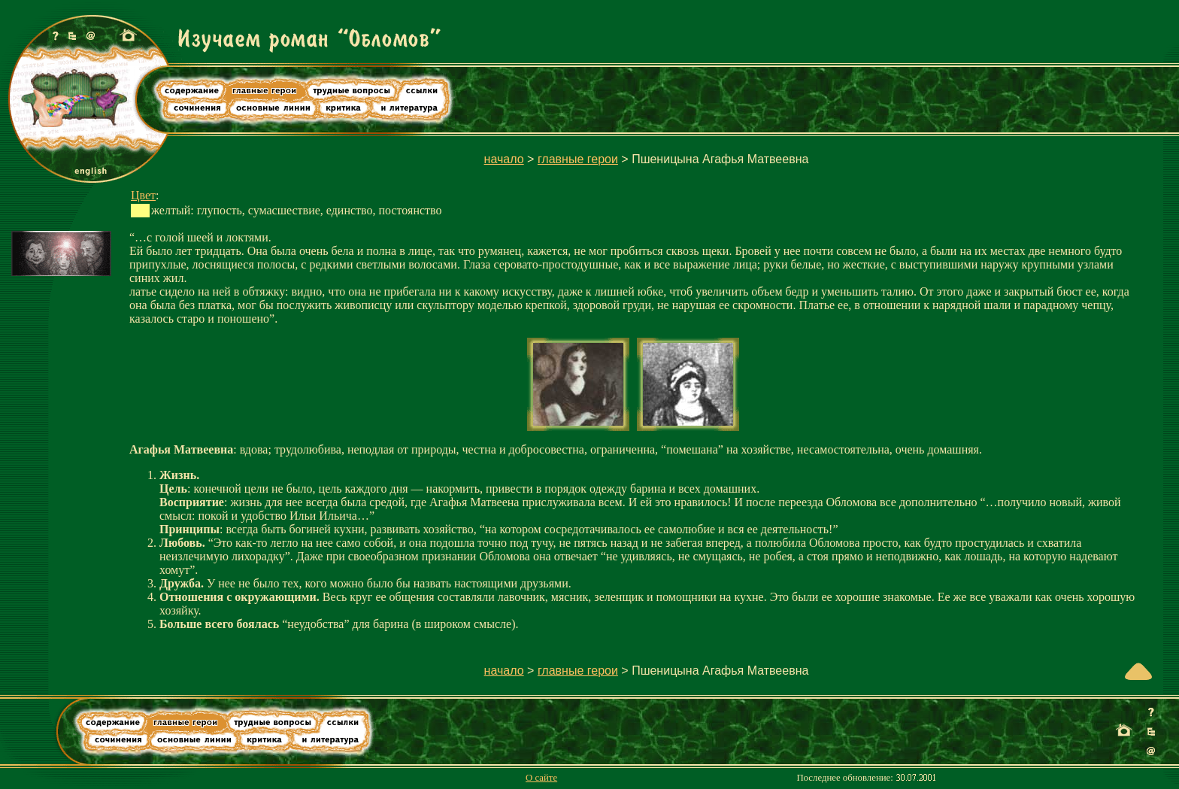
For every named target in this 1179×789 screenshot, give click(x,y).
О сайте (541, 777)
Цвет (143, 195)
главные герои (578, 159)
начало (504, 159)
